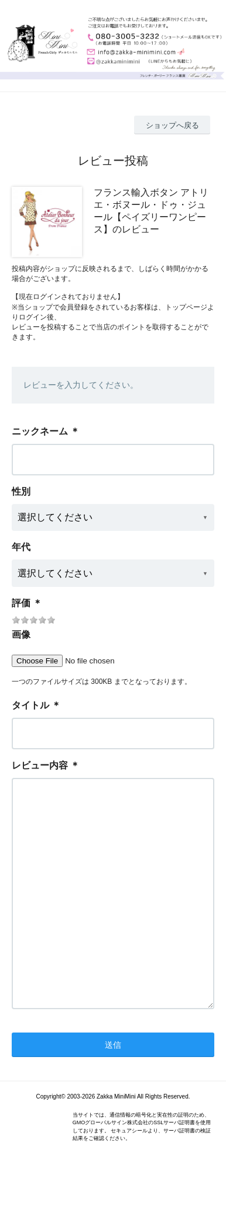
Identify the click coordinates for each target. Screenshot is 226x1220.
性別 (21, 491)
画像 (21, 634)
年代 (21, 547)
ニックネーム (40, 431)
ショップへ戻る (172, 125)
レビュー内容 (40, 765)
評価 (21, 603)
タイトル (30, 705)
